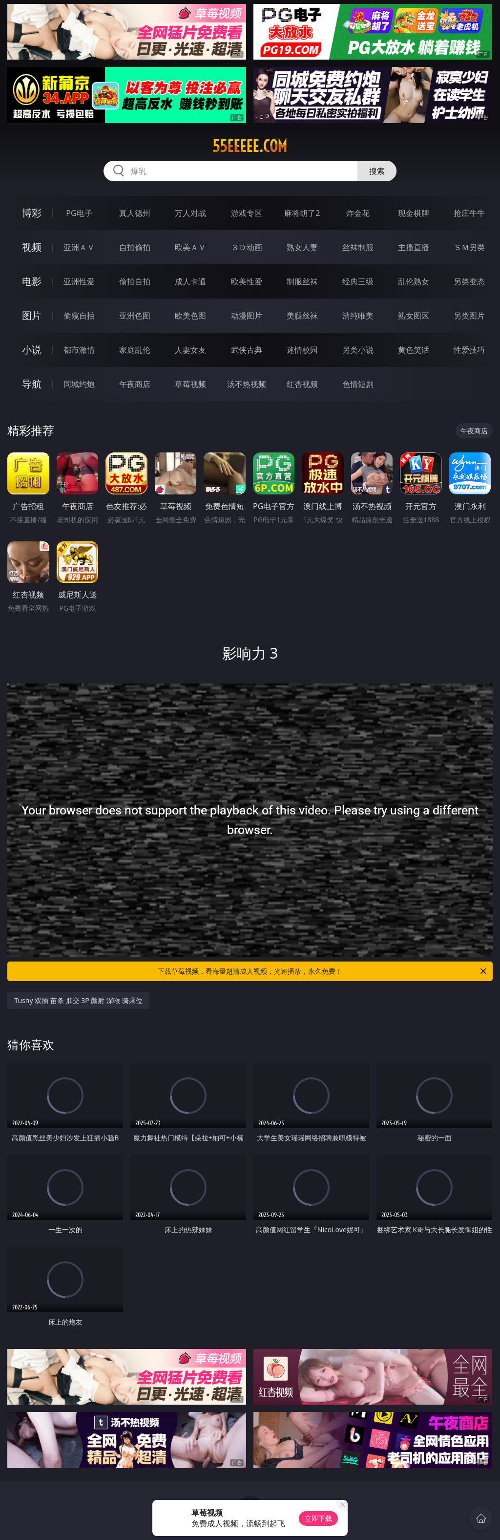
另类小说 (358, 349)
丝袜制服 (358, 247)
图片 (32, 315)
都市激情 (79, 349)
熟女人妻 (302, 247)
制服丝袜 (302, 281)
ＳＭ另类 (469, 247)
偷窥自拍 (79, 315)
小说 (32, 349)
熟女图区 (413, 315)
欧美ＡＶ (190, 247)
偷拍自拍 (134, 281)
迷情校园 (302, 349)
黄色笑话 (413, 349)
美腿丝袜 (302, 315)
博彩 (32, 212)
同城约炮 (79, 384)
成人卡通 (190, 281)
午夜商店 (134, 384)
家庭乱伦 (134, 349)
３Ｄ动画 (246, 247)
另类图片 (469, 315)
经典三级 (358, 281)
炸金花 (358, 213)
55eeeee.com (249, 146)
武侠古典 (246, 349)
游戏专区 (246, 213)
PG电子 (79, 213)
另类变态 (469, 281)
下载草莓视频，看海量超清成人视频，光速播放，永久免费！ (323, 971)
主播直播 (413, 247)
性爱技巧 (469, 349)
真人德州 (134, 213)
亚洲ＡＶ (79, 247)
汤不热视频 (246, 384)
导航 (32, 383)
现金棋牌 (413, 213)
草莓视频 (190, 384)
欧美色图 (190, 315)
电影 (32, 281)
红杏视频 (302, 384)
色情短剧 (358, 384)
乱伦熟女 (413, 281)
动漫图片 (246, 315)
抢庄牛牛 (469, 213)
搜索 (377, 171)
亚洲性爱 (79, 281)
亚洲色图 (134, 315)
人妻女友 (190, 349)
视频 (32, 247)
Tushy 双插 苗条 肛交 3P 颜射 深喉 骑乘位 (78, 1000)
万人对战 (190, 213)
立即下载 (318, 1518)
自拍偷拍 (134, 247)
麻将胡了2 (302, 213)
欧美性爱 (246, 281)
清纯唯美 (358, 315)
